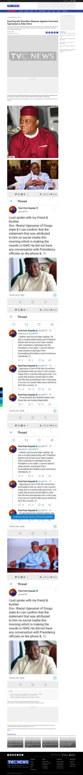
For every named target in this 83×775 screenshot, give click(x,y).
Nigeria (18, 17)
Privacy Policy (73, 766)
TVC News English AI (60, 767)
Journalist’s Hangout (46, 762)
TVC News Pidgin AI (60, 764)
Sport (53, 11)
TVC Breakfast (45, 766)
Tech (36, 11)
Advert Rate (9, 1)
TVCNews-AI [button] (64, 11)
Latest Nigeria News (11, 17)
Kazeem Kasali (11, 31)
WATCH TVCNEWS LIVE (12, 11)
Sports (31, 766)
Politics (21, 11)
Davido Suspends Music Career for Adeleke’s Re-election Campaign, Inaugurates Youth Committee (68, 50)
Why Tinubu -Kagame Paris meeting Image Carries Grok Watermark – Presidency (25, 697)
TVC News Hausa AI (60, 762)
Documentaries (45, 767)
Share (1, 389)
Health (31, 11)
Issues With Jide (45, 761)
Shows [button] (58, 11)
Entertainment (42, 11)
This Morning (45, 764)
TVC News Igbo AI (59, 766)
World (49, 11)
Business (26, 11)
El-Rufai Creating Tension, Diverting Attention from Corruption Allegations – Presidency (26, 694)
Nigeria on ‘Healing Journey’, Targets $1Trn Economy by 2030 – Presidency (24, 695)
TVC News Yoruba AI (60, 761)
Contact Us (72, 762)
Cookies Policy (73, 764)
